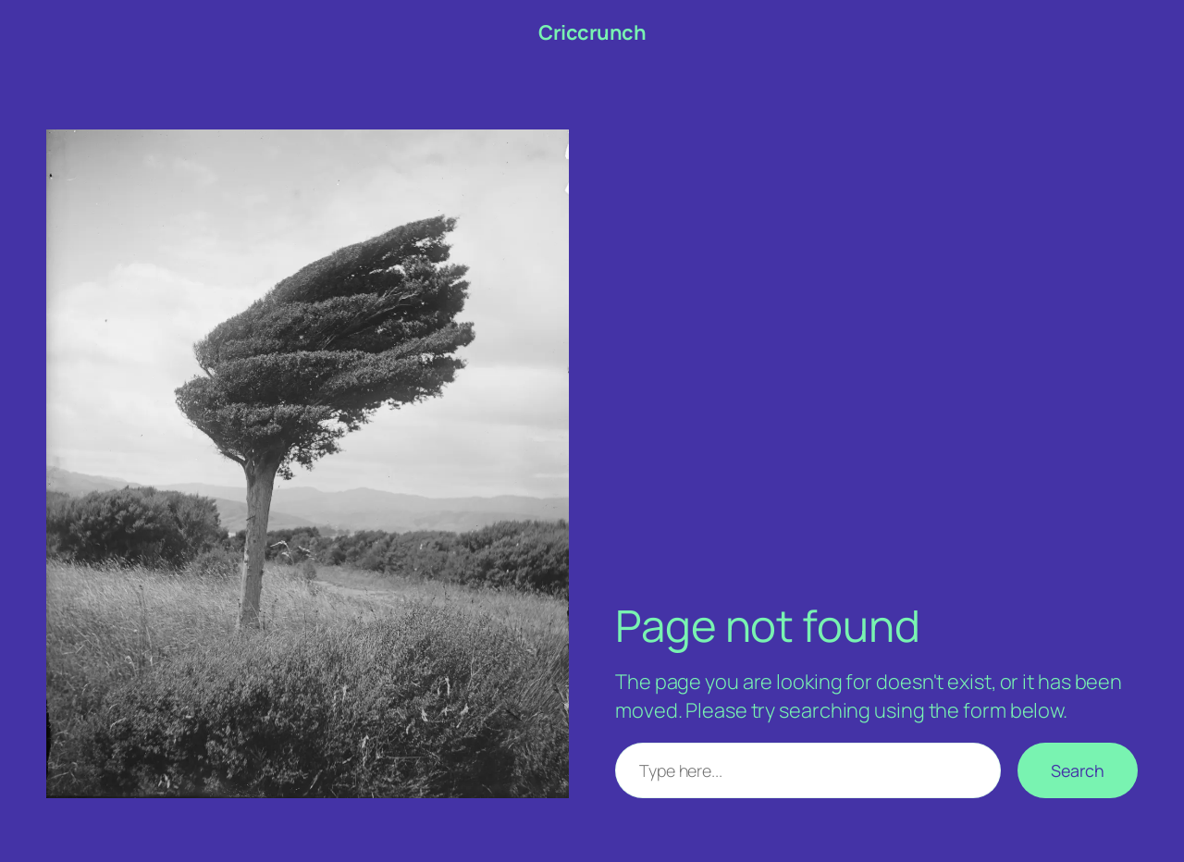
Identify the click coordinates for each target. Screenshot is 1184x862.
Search (1077, 770)
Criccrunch (592, 32)
